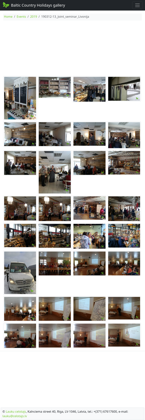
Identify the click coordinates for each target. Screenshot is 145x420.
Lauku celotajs (16, 411)
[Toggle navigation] (137, 5)
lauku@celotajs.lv (14, 416)
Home (8, 16)
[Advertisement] (72, 48)
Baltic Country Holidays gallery (33, 5)
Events (21, 16)
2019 (33, 16)
